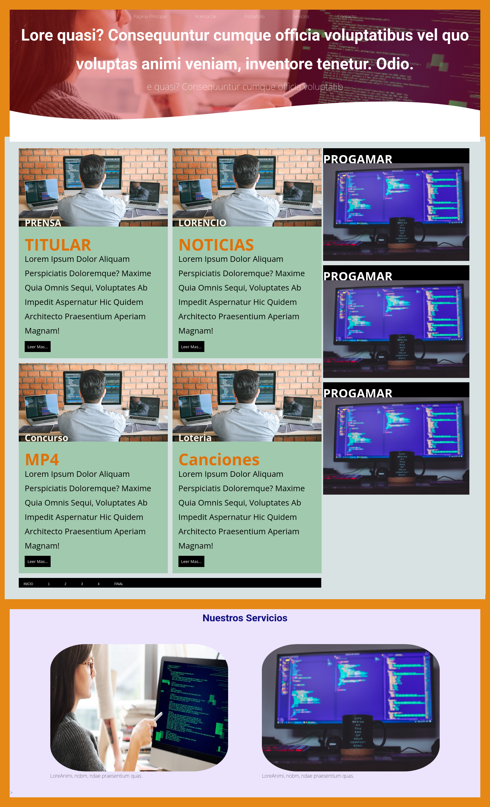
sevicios (301, 16)
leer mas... (38, 346)
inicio (28, 584)
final (118, 584)
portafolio (254, 16)
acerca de (205, 16)
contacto (347, 16)
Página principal (150, 16)
